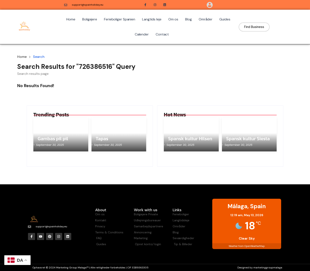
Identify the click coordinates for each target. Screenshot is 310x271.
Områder (205, 19)
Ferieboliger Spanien (119, 19)
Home (70, 19)
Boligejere (89, 19)
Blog (188, 19)
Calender (142, 34)
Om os (173, 19)
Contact (162, 34)
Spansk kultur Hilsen (190, 138)
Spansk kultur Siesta (248, 138)
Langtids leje (151, 19)
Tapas (102, 138)
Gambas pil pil (53, 138)
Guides (224, 19)
